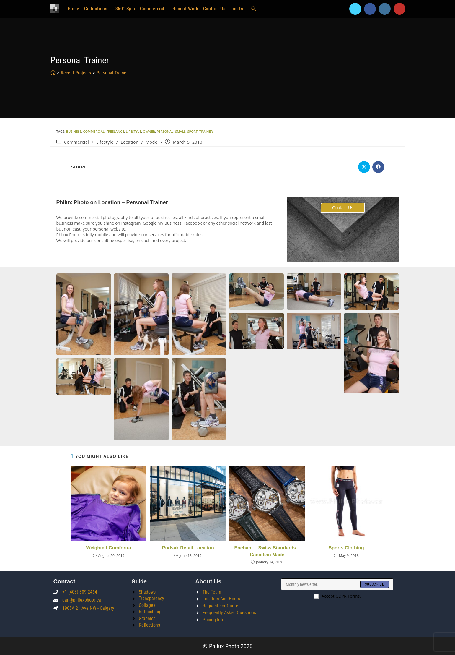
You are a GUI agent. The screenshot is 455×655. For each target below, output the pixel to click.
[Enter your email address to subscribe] (337, 584)
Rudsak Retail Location (188, 547)
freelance (115, 131)
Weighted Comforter (108, 547)
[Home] (52, 73)
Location (130, 142)
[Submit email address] (374, 584)
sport (192, 131)
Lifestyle (105, 142)
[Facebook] (370, 9)
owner (149, 131)
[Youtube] (399, 9)
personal (165, 131)
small (180, 131)
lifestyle (133, 131)
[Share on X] (364, 167)
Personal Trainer (112, 73)
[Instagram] (385, 9)
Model (152, 142)
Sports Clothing (346, 547)
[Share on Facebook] (378, 167)
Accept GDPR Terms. (337, 596)
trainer (206, 131)
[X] (355, 9)
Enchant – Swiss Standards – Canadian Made (267, 551)
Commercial (76, 142)
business (73, 131)
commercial (94, 131)
